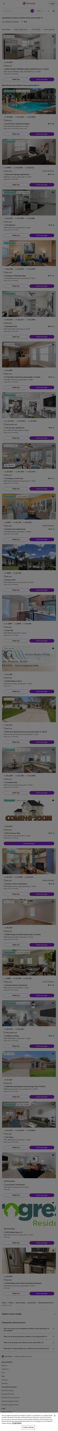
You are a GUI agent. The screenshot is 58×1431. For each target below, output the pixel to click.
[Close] (55, 1416)
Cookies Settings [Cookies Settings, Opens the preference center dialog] (28, 1427)
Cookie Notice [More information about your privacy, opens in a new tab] (17, 1423)
